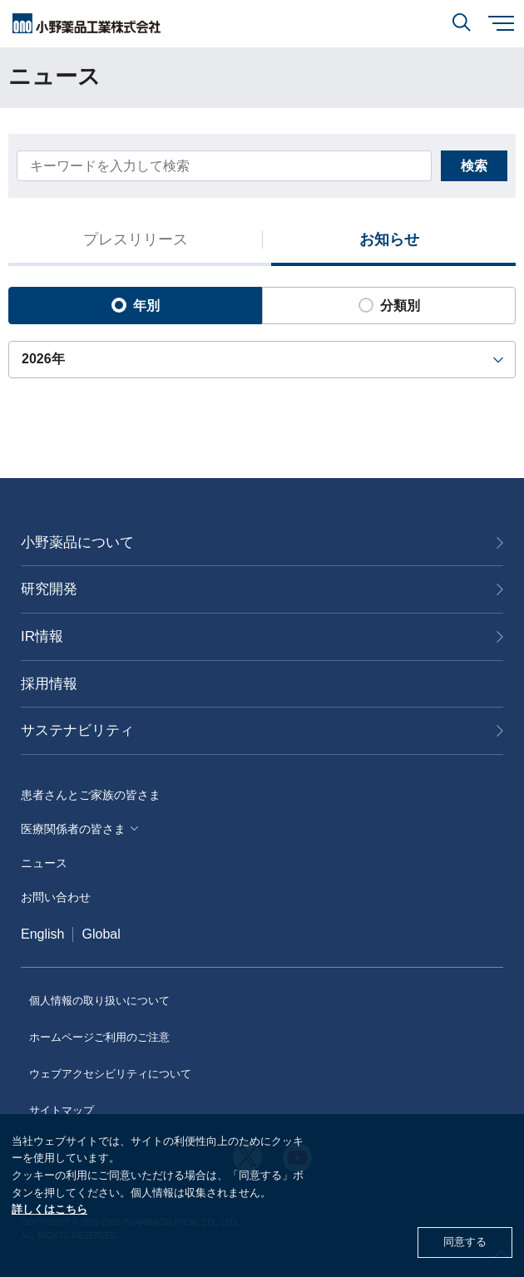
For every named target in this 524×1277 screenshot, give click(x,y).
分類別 (389, 305)
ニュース (44, 863)
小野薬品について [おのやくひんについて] (77, 542)
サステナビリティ (77, 730)
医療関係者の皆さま (73, 829)
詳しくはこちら (49, 1209)
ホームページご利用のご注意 (99, 1037)
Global (101, 934)
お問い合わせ (56, 897)
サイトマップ (61, 1110)
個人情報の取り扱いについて (99, 1000)
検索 (474, 166)
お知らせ (389, 240)
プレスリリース (135, 240)
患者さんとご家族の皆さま (91, 794)
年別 (135, 305)
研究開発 (49, 589)
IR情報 (42, 636)
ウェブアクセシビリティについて (110, 1073)
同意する (465, 1241)
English (42, 934)
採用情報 (49, 684)
